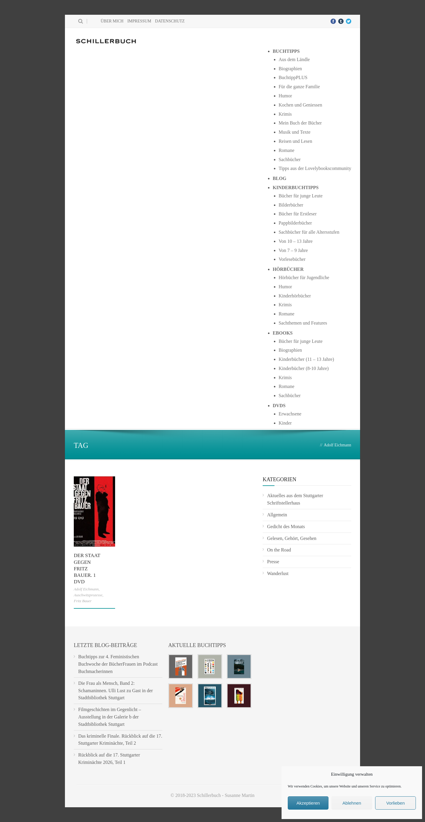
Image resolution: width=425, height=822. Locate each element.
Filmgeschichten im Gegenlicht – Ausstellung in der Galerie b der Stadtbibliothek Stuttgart (109, 717)
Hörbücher (288, 269)
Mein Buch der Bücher (300, 122)
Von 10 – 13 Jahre (296, 241)
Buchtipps (286, 51)
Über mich (112, 21)
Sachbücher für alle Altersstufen (309, 232)
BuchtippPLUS (293, 77)
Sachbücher (290, 159)
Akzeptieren (308, 802)
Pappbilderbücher (295, 222)
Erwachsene (290, 413)
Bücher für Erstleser (298, 213)
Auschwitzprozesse (88, 595)
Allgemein (277, 514)
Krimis (285, 114)
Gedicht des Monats (286, 526)
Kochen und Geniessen (300, 104)
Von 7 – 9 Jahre (293, 250)
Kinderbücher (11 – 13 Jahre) (306, 359)
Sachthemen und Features (303, 322)
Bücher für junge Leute (301, 195)
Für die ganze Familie (299, 86)
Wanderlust (277, 573)
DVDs (279, 405)
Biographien (290, 68)
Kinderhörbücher (295, 295)
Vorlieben (395, 802)
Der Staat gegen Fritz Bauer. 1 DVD (87, 568)
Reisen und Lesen (295, 141)
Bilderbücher (291, 204)
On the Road (279, 549)
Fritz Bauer (82, 601)
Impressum (139, 21)
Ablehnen (351, 802)
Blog (279, 178)
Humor (285, 95)
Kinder (285, 422)
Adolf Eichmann (86, 589)
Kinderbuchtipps (296, 187)
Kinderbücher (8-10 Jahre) (304, 368)
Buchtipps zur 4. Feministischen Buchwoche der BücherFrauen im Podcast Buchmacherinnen (118, 664)
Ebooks (283, 332)
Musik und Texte (294, 132)
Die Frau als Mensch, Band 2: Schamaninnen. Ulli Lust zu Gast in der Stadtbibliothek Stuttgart (115, 690)
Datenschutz (169, 21)
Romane (286, 150)
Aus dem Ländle (294, 59)
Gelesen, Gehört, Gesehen (291, 538)
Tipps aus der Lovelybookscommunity (315, 168)
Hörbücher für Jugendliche (304, 277)
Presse (273, 561)
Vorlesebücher (292, 259)
